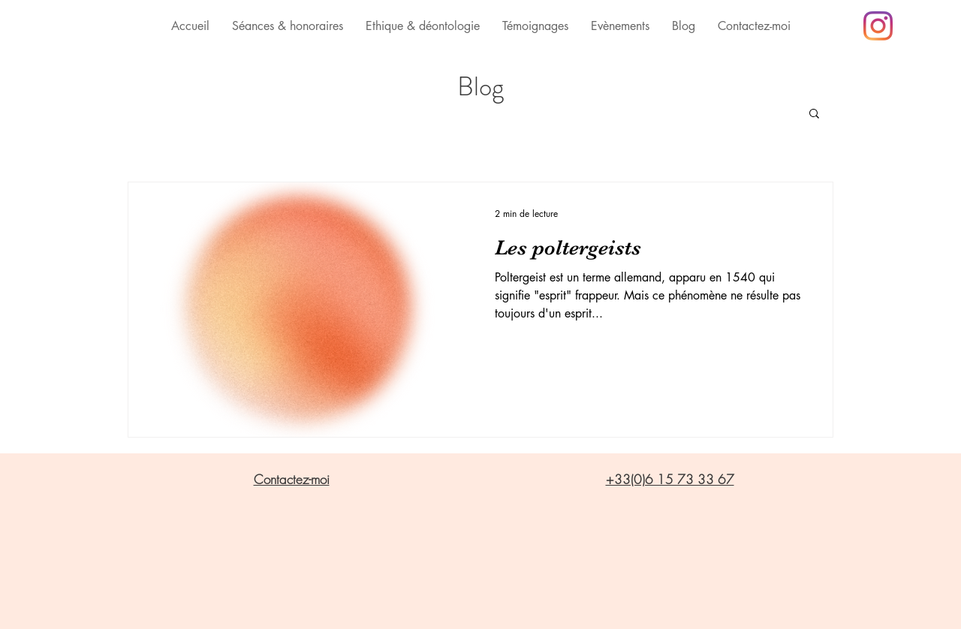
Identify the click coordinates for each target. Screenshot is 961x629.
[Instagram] (878, 26)
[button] (814, 114)
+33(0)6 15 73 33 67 (670, 479)
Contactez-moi (292, 479)
